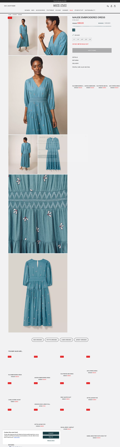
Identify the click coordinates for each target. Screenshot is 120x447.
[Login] (111, 5)
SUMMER (65, 11)
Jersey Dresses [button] (81, 339)
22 (86, 35)
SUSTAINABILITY (90, 11)
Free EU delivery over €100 (60, 1)
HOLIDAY (58, 11)
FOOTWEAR (50, 11)
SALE (71, 11)
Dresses (20, 14)
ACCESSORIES (40, 11)
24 (90, 35)
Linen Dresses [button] (66, 339)
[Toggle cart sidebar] (115, 6)
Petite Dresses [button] (52, 339)
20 (82, 35)
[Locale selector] (5, 6)
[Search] (108, 6)
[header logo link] (60, 5)
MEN (32, 11)
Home (9, 14)
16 (78, 35)
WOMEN (27, 11)
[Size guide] (75, 31)
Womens (14, 14)
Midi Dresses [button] (37, 339)
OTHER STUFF (78, 11)
